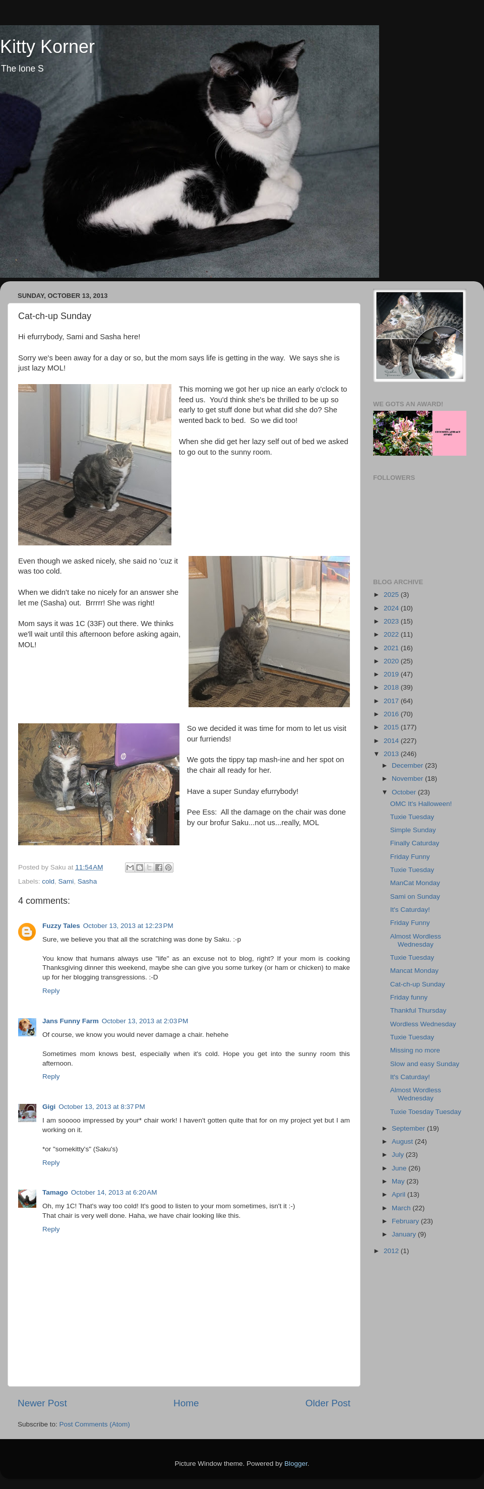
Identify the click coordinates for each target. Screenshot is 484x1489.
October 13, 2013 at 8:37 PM (101, 1106)
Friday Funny (410, 856)
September (409, 1128)
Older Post (328, 1403)
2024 (392, 608)
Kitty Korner (47, 46)
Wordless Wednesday (423, 1024)
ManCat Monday (415, 883)
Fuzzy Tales (61, 925)
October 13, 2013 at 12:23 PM (128, 925)
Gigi (48, 1106)
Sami (66, 881)
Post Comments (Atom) (94, 1424)
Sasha (87, 881)
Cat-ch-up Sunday (417, 984)
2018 (392, 687)
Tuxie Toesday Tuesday (425, 1111)
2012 (392, 1251)
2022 (392, 634)
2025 (392, 594)
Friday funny (409, 997)
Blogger (296, 1463)
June (400, 1168)
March (402, 1208)
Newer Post (42, 1403)
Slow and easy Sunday (424, 1064)
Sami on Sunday (415, 896)
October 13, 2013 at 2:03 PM (145, 1021)
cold (48, 881)
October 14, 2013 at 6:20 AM (114, 1192)
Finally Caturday (415, 843)
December (408, 765)
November (408, 778)
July (399, 1154)
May (399, 1181)
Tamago (55, 1192)
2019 (392, 674)
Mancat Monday (414, 970)
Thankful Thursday (418, 1010)
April (399, 1194)
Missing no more (415, 1050)
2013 (392, 754)
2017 (392, 701)
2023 (392, 621)
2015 (392, 727)
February (406, 1221)
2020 (392, 661)
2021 (392, 648)
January (405, 1234)
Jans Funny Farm (70, 1021)
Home (186, 1403)
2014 (392, 740)
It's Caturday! (410, 909)
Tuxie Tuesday (412, 817)
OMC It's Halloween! (421, 804)
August (403, 1141)
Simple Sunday (413, 830)
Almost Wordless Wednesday (415, 940)
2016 (392, 714)
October (405, 792)
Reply (51, 991)
